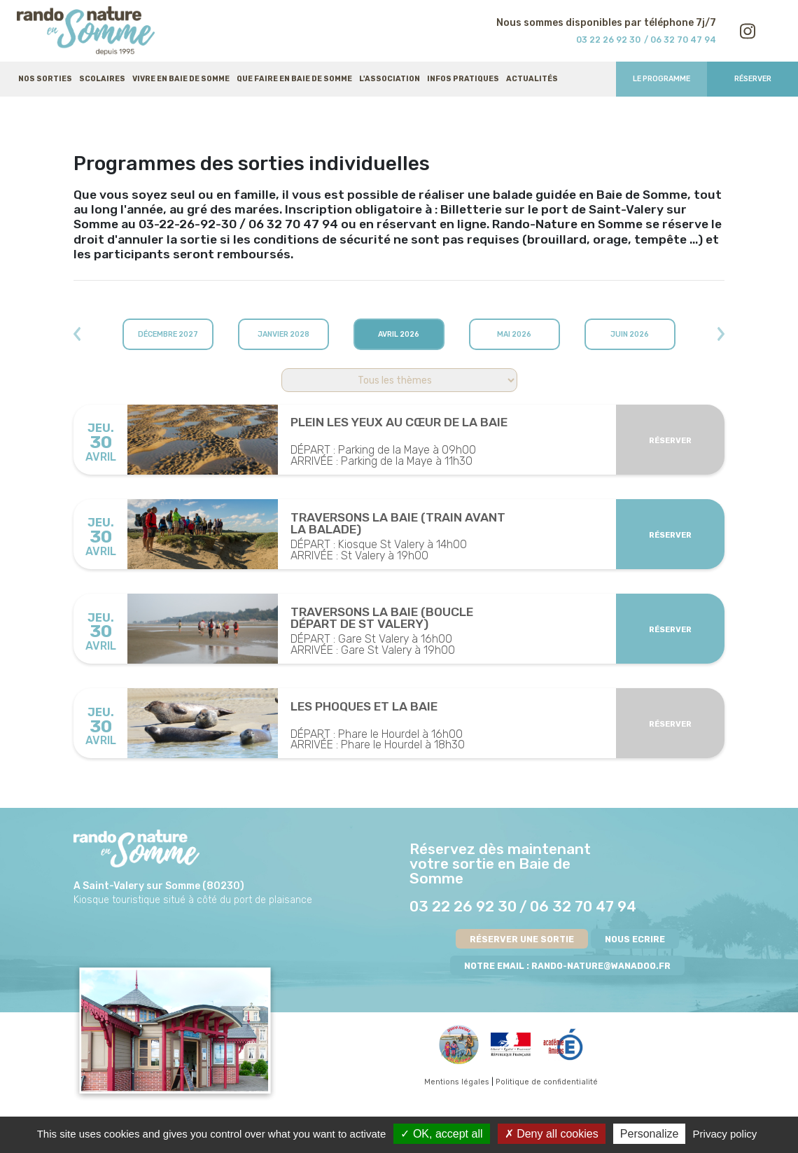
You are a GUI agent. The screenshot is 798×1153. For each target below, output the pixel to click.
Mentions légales (456, 1081)
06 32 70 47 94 (583, 906)
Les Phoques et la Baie (364, 707)
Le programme (661, 78)
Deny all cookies (551, 1134)
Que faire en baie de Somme (294, 78)
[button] (123, 334)
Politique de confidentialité (547, 1081)
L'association (389, 78)
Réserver (752, 78)
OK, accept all (441, 1134)
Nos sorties (45, 78)
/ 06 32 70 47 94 (680, 39)
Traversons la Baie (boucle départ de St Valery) (381, 618)
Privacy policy (725, 1134)
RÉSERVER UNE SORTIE (522, 939)
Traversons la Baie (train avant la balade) (397, 524)
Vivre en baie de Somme (181, 78)
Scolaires (102, 78)
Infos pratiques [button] (463, 78)
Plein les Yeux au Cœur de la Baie (398, 423)
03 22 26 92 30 (608, 39)
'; (399, 380)
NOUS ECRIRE (635, 939)
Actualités (532, 78)
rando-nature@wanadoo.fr (601, 965)
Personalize (649, 1134)
